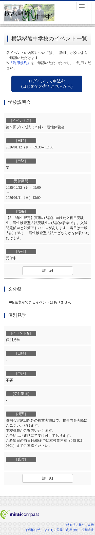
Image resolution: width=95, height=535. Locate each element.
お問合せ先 (33, 530)
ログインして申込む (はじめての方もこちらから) (47, 83)
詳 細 (47, 270)
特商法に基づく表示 (80, 525)
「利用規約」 (20, 63)
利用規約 (72, 530)
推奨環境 (88, 530)
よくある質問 (53, 530)
